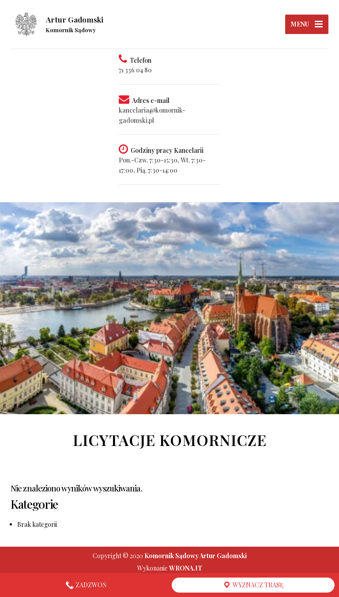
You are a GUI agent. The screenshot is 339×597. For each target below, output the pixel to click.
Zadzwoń (86, 585)
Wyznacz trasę (253, 585)
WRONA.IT (185, 568)
